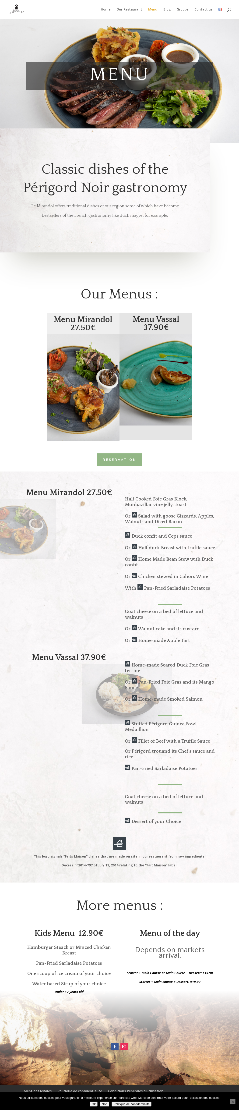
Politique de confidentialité (80, 1091)
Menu (152, 9)
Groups (182, 9)
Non (104, 1104)
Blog (167, 9)
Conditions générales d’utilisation (135, 1091)
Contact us (203, 9)
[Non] (232, 1101)
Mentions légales (38, 1091)
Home (105, 9)
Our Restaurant (129, 9)
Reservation (119, 459)
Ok (94, 1104)
